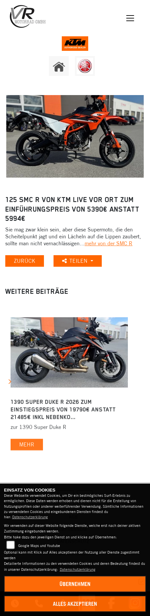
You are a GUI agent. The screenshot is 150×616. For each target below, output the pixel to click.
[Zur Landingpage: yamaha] (85, 66)
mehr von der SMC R (108, 243)
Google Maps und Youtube (39, 545)
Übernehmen (75, 584)
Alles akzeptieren (75, 603)
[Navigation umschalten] (130, 18)
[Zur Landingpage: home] (59, 66)
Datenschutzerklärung (30, 517)
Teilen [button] (75, 260)
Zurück (24, 260)
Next (9, 382)
